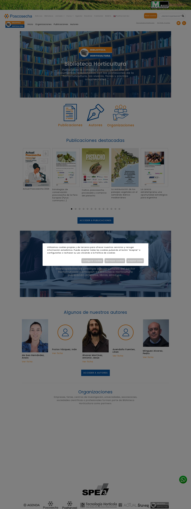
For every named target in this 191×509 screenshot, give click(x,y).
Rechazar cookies (115, 260)
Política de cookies (105, 253)
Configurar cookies (92, 260)
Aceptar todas (135, 260)
